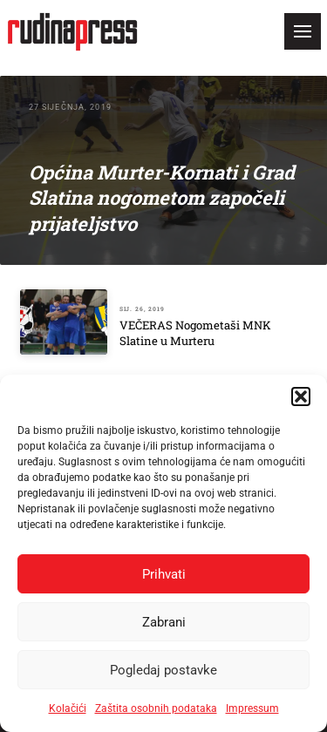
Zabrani (164, 622)
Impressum (252, 708)
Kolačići (67, 708)
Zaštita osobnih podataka (156, 708)
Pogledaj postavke (163, 670)
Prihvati (164, 574)
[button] (301, 396)
